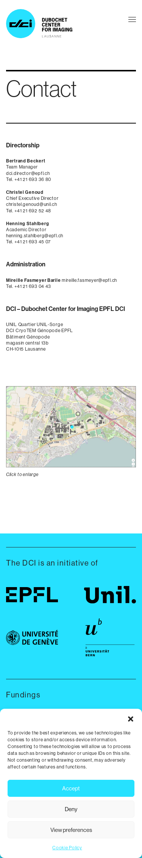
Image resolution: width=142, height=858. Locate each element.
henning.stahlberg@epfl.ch (34, 235)
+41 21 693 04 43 (32, 286)
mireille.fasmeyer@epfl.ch (89, 280)
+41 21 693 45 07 (32, 241)
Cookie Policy (67, 847)
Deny (71, 809)
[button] (130, 718)
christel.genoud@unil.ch (31, 204)
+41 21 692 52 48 (32, 210)
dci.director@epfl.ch (28, 173)
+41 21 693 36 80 (32, 179)
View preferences (71, 829)
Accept (71, 788)
